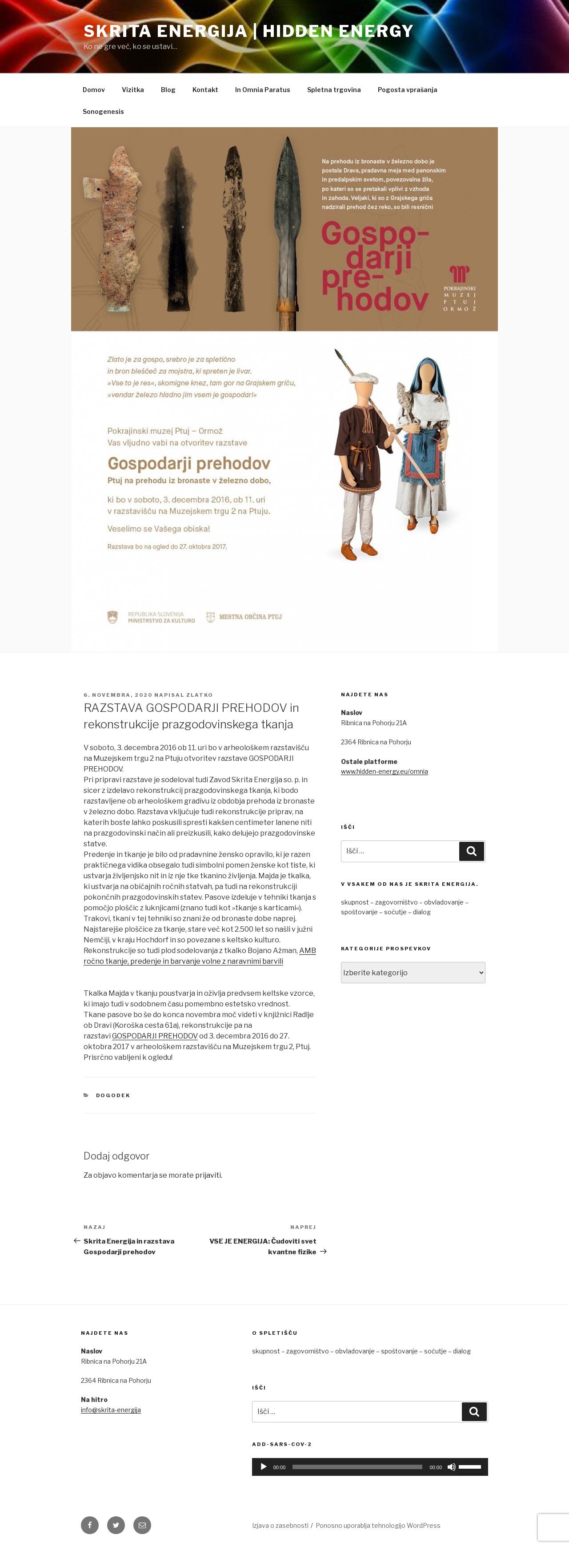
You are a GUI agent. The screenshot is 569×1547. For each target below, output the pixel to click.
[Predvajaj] (263, 1466)
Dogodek (113, 1095)
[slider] (357, 1467)
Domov (94, 89)
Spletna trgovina (334, 89)
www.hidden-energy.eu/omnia (384, 771)
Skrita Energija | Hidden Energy (249, 31)
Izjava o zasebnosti (280, 1525)
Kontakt (205, 89)
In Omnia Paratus (262, 89)
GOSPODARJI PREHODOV (155, 1036)
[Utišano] (451, 1466)
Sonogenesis (103, 111)
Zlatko (199, 695)
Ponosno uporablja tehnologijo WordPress (378, 1525)
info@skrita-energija (111, 1410)
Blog (168, 89)
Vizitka (133, 89)
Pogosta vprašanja (407, 89)
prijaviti (208, 1175)
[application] (370, 1467)
